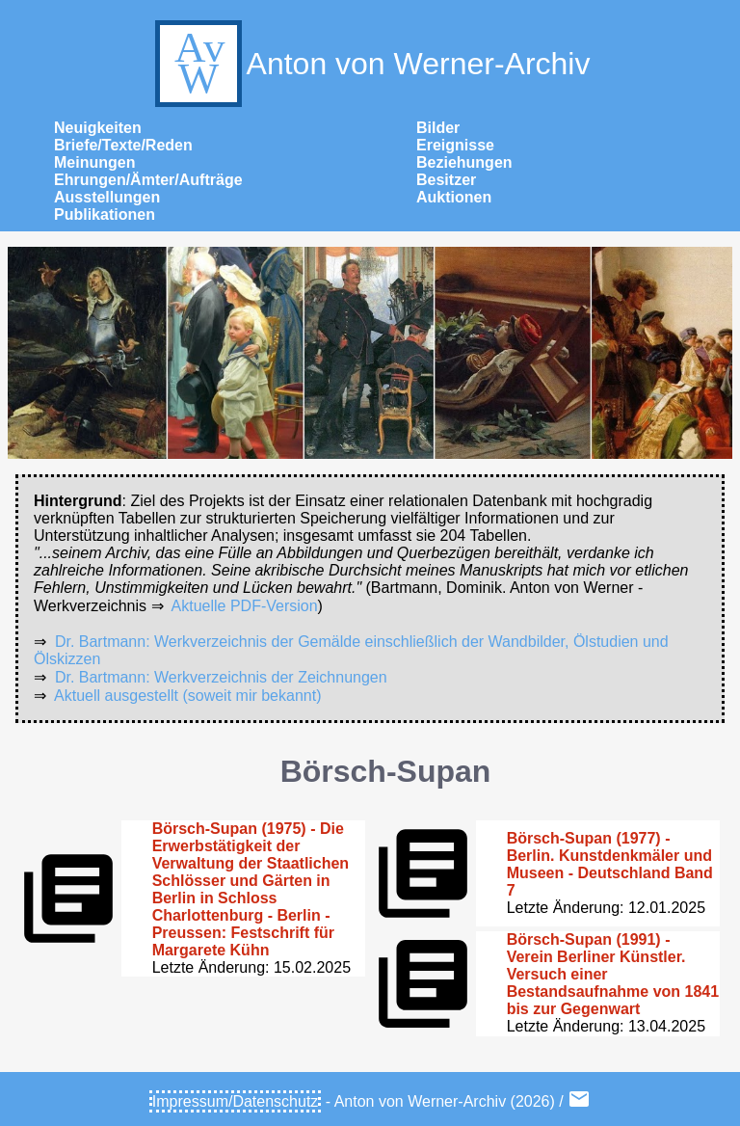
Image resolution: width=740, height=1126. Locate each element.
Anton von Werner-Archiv (370, 63)
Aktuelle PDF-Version (245, 606)
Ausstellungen (107, 197)
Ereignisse (455, 145)
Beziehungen (464, 162)
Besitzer (446, 180)
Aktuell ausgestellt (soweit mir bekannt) (187, 695)
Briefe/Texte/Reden (123, 145)
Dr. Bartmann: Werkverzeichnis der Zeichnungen (221, 677)
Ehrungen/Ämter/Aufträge (148, 180)
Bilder (438, 128)
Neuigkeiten (98, 128)
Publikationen (104, 214)
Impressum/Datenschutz (235, 1101)
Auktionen (453, 197)
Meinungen (94, 162)
